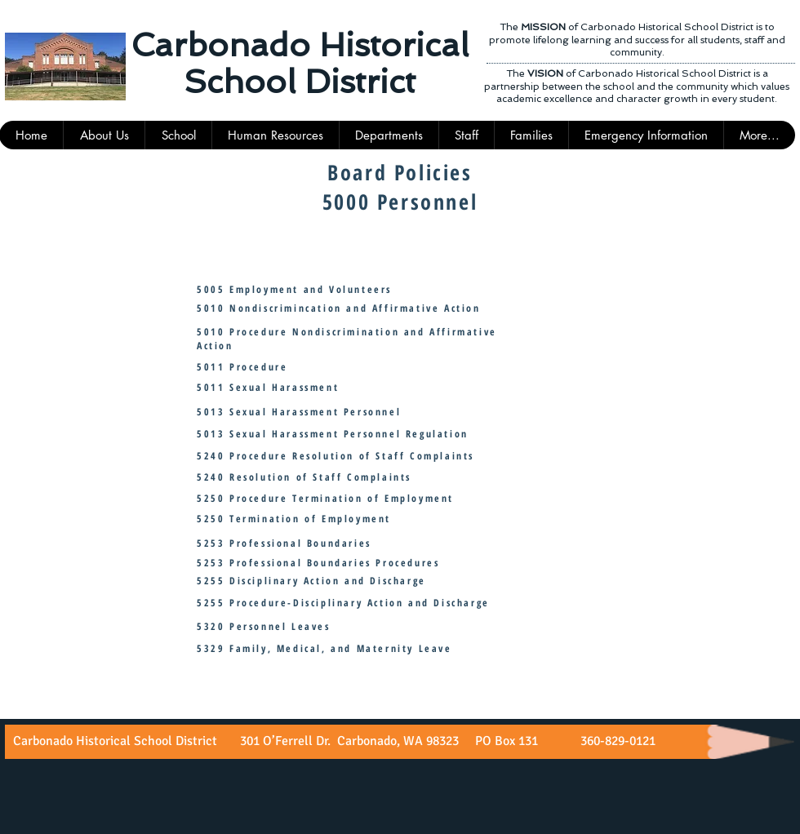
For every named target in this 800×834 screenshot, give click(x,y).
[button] (466, 135)
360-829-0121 (616, 741)
